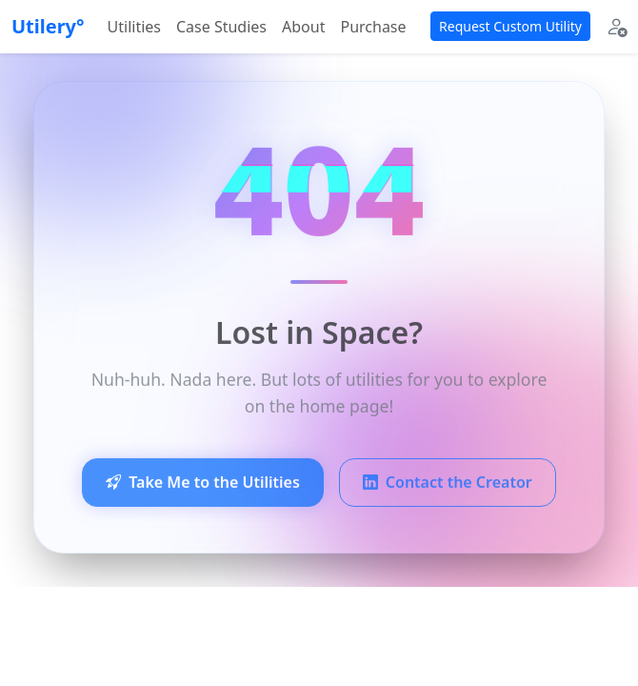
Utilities (134, 26)
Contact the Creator (447, 485)
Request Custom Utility (510, 26)
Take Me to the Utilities (203, 485)
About (303, 26)
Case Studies (221, 26)
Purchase (373, 26)
